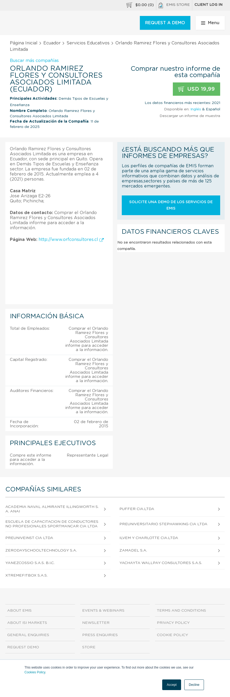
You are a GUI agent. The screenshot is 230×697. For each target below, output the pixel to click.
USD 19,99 (196, 89)
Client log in (208, 5)
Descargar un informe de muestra (190, 116)
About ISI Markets (27, 623)
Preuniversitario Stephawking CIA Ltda (163, 524)
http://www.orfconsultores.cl (71, 239)
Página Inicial (23, 43)
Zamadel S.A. (133, 550)
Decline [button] (194, 685)
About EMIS (19, 610)
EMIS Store (174, 5)
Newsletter (96, 623)
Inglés (195, 109)
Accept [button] (172, 685)
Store (88, 647)
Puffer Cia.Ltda (136, 509)
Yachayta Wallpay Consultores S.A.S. (160, 563)
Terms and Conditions (181, 610)
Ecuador (52, 43)
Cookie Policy (172, 635)
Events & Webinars (103, 610)
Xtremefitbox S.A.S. (26, 575)
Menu (210, 23)
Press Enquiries (100, 635)
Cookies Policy (34, 672)
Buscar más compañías (34, 61)
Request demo (23, 647)
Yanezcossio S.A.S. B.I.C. (30, 563)
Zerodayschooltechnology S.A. (41, 550)
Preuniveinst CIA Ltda (29, 538)
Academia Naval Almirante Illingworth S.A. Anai (52, 509)
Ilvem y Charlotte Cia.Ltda (148, 538)
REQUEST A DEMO (165, 23)
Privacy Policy (173, 623)
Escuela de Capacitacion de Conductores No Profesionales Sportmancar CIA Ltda (51, 524)
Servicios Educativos (88, 43)
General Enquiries (28, 635)
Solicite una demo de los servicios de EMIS (171, 205)
